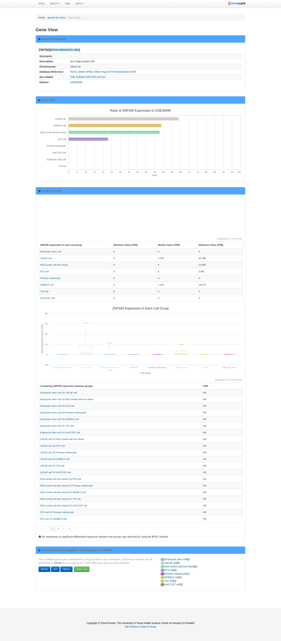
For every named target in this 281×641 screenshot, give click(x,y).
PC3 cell (44, 271)
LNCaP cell (46, 258)
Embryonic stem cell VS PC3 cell (57, 406)
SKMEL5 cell (46, 284)
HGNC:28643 (77, 71)
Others (66, 569)
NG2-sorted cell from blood (54, 265)
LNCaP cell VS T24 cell (52, 465)
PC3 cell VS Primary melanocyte (57, 512)
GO (55, 569)
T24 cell (44, 291)
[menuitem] (41, 3)
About (79, 3)
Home (41, 3)
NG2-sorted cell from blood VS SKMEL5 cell (63, 492)
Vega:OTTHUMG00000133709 (118, 71)
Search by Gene (56, 17)
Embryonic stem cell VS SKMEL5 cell (59, 419)
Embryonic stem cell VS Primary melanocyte (63, 412)
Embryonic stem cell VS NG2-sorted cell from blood (66, 399)
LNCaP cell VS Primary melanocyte (58, 452)
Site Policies (131, 626)
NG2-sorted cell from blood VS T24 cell (60, 499)
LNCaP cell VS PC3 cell (52, 445)
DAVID (58, 562)
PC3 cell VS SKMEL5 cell (53, 519)
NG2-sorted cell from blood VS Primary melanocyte (66, 485)
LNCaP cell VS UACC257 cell (55, 472)
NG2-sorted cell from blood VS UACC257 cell (63, 505)
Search (55, 3)
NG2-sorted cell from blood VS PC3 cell (60, 479)
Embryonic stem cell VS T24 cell (56, 426)
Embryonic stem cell (50, 251)
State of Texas (148, 626)
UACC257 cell (47, 298)
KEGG (44, 569)
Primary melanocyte (50, 278)
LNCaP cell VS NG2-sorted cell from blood (62, 439)
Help (67, 3)
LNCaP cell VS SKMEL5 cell (55, 459)
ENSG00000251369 (65, 50)
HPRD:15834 (93, 71)
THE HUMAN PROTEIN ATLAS (87, 77)
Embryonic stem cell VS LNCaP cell (58, 392)
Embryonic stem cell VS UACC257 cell (60, 432)
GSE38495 (76, 82)
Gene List (81, 569)
